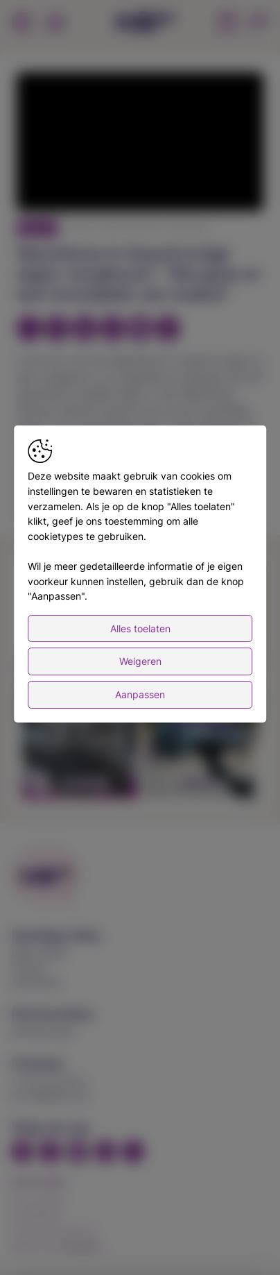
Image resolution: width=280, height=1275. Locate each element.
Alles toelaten (140, 628)
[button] (142, 143)
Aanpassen (140, 694)
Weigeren (140, 661)
